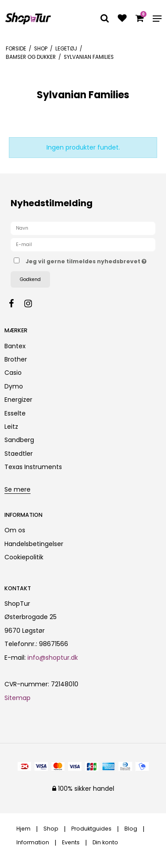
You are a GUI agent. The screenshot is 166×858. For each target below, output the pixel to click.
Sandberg (19, 439)
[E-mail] (83, 244)
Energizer (18, 399)
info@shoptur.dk (52, 657)
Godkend (30, 279)
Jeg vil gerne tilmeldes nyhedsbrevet (86, 259)
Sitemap (17, 697)
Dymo (13, 386)
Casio (13, 372)
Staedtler (18, 453)
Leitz (11, 426)
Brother (15, 359)
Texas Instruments (33, 466)
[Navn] (83, 227)
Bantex (15, 346)
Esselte (15, 413)
